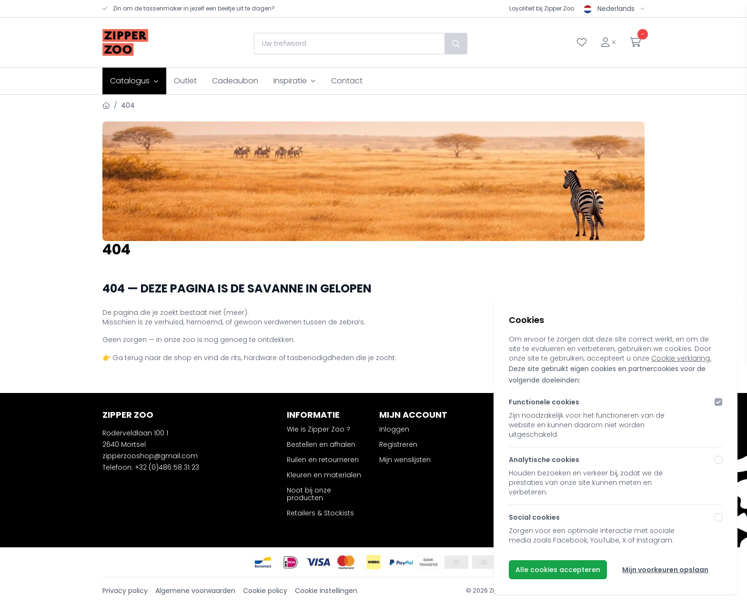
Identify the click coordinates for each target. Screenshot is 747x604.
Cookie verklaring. (681, 358)
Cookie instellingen (326, 590)
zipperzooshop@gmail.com (150, 456)
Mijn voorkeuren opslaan (665, 569)
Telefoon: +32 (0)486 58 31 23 (150, 467)
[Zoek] (453, 43)
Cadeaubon (235, 80)
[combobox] (347, 43)
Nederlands (614, 8)
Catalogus (134, 80)
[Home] (106, 105)
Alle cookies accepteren (557, 569)
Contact (347, 80)
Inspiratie (294, 80)
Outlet (185, 80)
